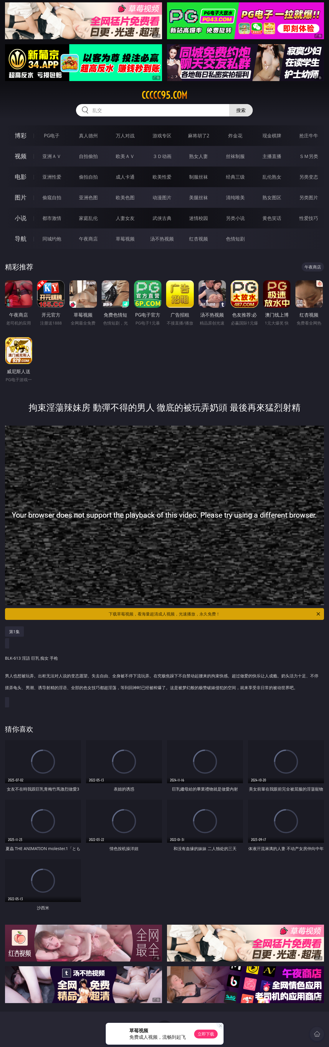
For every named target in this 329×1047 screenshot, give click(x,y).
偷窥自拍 (51, 197)
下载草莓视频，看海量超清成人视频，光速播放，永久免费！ (215, 614)
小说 (21, 218)
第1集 (14, 631)
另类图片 (308, 197)
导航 (21, 239)
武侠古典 (162, 218)
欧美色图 (125, 197)
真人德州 (88, 135)
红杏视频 (198, 239)
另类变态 (308, 177)
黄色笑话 (271, 218)
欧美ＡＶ (125, 156)
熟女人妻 (198, 156)
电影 (21, 177)
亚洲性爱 (51, 177)
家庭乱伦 (88, 218)
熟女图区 (271, 197)
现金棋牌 (271, 135)
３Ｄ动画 (162, 156)
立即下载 (206, 1034)
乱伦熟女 (271, 177)
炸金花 (235, 135)
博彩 (21, 135)
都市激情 (51, 218)
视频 (21, 156)
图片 (21, 197)
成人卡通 (125, 177)
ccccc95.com (164, 95)
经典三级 (235, 177)
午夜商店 (88, 239)
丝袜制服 (235, 156)
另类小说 (235, 218)
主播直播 (271, 156)
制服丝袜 (198, 177)
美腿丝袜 (198, 197)
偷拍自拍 (88, 177)
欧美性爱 (162, 177)
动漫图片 (162, 197)
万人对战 (125, 135)
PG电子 (51, 135)
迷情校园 (198, 218)
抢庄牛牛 (308, 135)
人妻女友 (125, 218)
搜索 (241, 110)
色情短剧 (235, 239)
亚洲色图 (88, 197)
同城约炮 (51, 239)
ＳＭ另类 (308, 156)
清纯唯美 (235, 197)
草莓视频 (125, 239)
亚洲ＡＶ (51, 156)
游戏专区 (162, 135)
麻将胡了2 (198, 135)
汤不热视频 (162, 239)
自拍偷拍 (88, 156)
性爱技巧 (308, 218)
